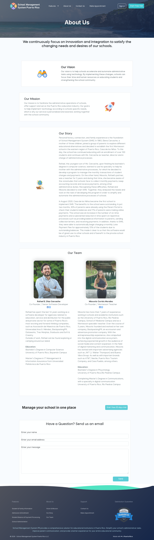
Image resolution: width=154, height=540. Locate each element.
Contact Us (80, 6)
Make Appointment (98, 6)
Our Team (55, 517)
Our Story (55, 513)
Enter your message (24, 447)
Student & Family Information (28, 508)
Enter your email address (26, 440)
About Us (67, 6)
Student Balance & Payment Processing (32, 517)
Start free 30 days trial (110, 407)
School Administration (26, 522)
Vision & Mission (58, 508)
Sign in (122, 6)
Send (114, 479)
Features (54, 6)
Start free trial (136, 6)
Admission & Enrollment (26, 513)
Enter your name (23, 432)
